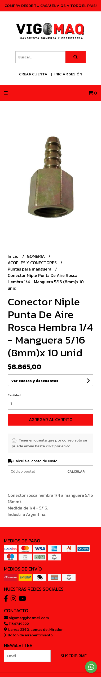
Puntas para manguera (30, 269)
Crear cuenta (33, 74)
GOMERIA (36, 256)
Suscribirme (74, 656)
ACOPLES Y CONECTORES (33, 262)
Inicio (14, 256)
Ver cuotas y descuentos (34, 381)
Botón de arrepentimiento (28, 635)
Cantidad (14, 395)
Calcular (76, 471)
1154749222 (16, 624)
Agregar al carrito (50, 419)
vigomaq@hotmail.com (26, 618)
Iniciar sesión (68, 74)
